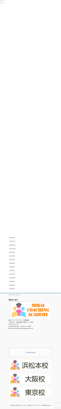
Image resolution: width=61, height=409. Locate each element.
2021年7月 (12, 259)
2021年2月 (12, 274)
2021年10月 (12, 248)
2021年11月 (12, 245)
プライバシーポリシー (14, 295)
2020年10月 (12, 278)
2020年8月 (12, 285)
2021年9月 (12, 252)
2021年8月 (12, 256)
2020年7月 (12, 289)
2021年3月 (12, 270)
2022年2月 (12, 237)
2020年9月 (12, 281)
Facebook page (30, 352)
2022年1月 (12, 241)
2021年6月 (12, 263)
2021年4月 (12, 267)
